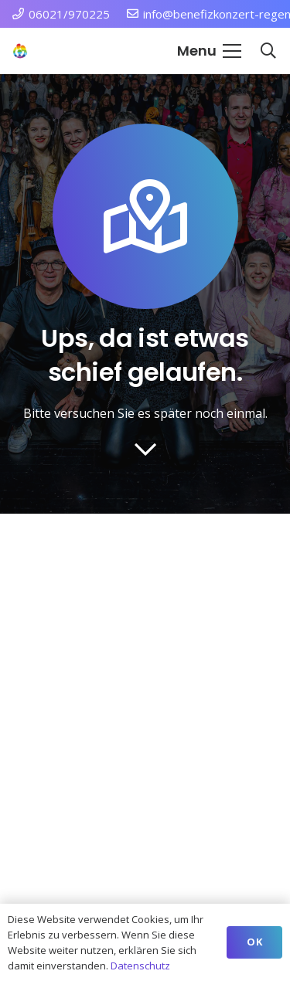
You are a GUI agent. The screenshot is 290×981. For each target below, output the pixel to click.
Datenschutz (140, 966)
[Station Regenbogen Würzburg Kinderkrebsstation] (20, 51)
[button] (209, 51)
